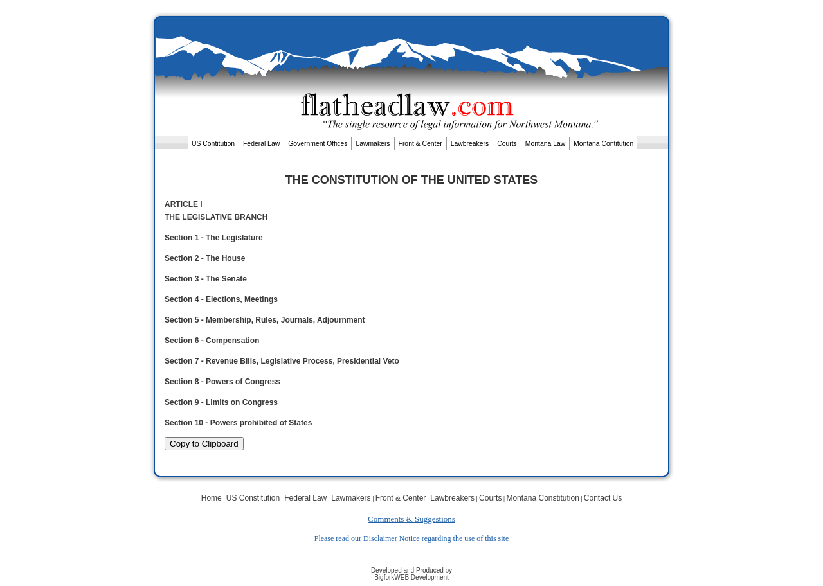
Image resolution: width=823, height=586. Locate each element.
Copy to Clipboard (204, 443)
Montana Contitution (603, 143)
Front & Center (420, 143)
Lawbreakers (470, 143)
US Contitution (213, 143)
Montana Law (545, 143)
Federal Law (261, 143)
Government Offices (317, 143)
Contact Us (603, 497)
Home (211, 497)
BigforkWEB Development (411, 577)
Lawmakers (373, 143)
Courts (507, 143)
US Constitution (253, 497)
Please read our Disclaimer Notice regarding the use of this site (411, 538)
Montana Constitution (542, 497)
